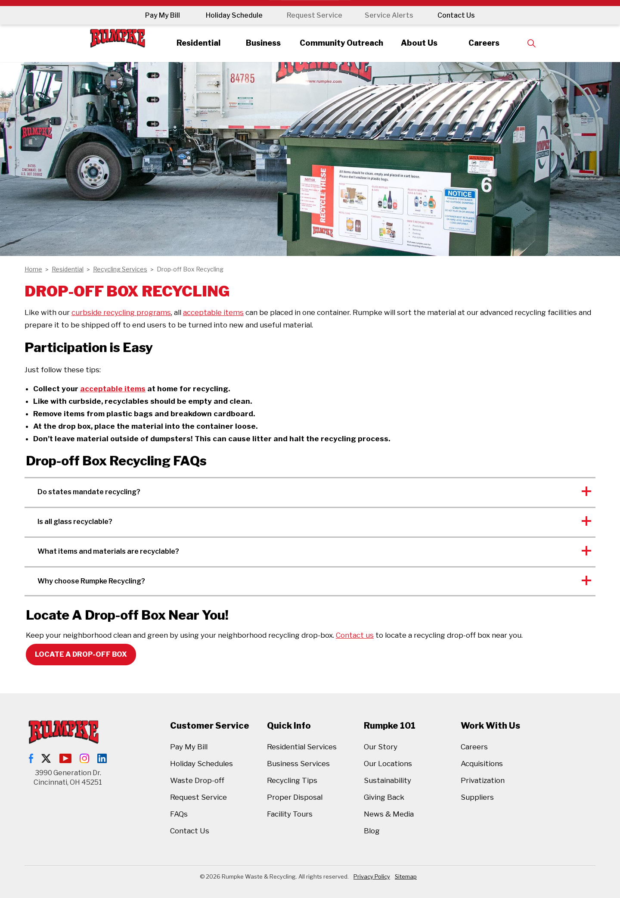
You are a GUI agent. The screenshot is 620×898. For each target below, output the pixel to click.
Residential (191, 42)
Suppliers (477, 797)
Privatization (483, 780)
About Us (423, 42)
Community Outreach (341, 42)
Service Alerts (390, 15)
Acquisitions (482, 763)
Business (259, 42)
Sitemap (406, 876)
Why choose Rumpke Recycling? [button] (91, 581)
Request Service (313, 15)
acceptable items (213, 312)
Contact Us (459, 15)
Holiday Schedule (230, 15)
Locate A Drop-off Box (81, 654)
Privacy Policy (371, 876)
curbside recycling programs (121, 312)
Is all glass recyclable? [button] (74, 522)
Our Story (380, 746)
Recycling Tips (292, 780)
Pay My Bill (159, 15)
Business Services (298, 763)
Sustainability (387, 780)
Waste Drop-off (197, 780)
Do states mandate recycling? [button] (88, 492)
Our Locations (388, 763)
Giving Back (384, 797)
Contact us (355, 635)
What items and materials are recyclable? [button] (108, 551)
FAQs (179, 814)
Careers (491, 42)
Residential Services (302, 746)
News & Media (389, 814)
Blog (372, 830)
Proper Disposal (294, 797)
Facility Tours (290, 814)
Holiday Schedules (201, 763)
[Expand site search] (540, 43)
